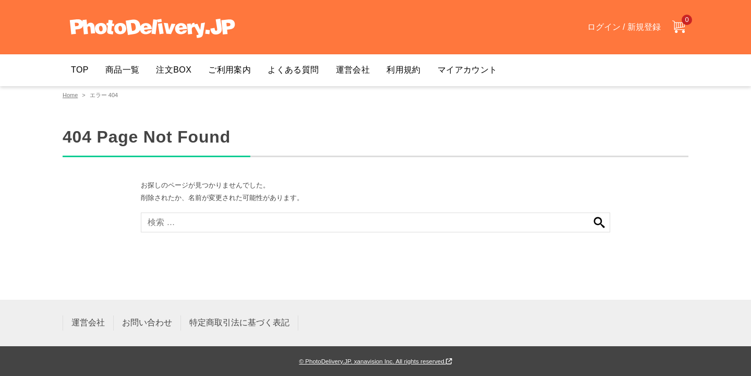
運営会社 (353, 69)
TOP (80, 69)
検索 (599, 222)
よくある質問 (293, 69)
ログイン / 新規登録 (624, 26)
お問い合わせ (147, 322)
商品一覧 (122, 69)
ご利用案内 (229, 69)
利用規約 (403, 69)
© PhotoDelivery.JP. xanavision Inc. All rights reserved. (375, 361)
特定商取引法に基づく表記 (239, 322)
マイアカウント (468, 69)
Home (70, 95)
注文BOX (173, 69)
